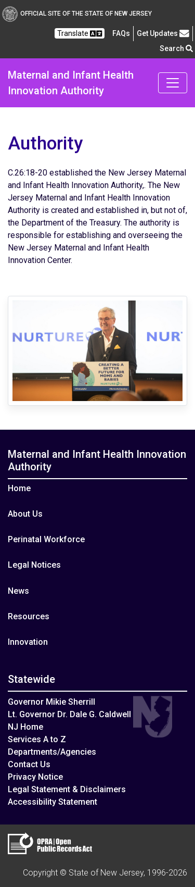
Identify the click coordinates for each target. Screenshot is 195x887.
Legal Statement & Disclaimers (67, 789)
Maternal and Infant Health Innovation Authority (71, 83)
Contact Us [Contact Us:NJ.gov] (29, 764)
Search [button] (176, 48)
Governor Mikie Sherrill (51, 702)
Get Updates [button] (163, 33)
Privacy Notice (35, 777)
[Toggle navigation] (172, 82)
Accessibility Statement (52, 802)
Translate (79, 34)
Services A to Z (37, 739)
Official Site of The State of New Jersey (77, 13)
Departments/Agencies (52, 752)
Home (19, 488)
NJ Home (25, 727)
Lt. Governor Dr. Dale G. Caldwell (69, 714)
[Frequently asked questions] (121, 33)
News (18, 591)
